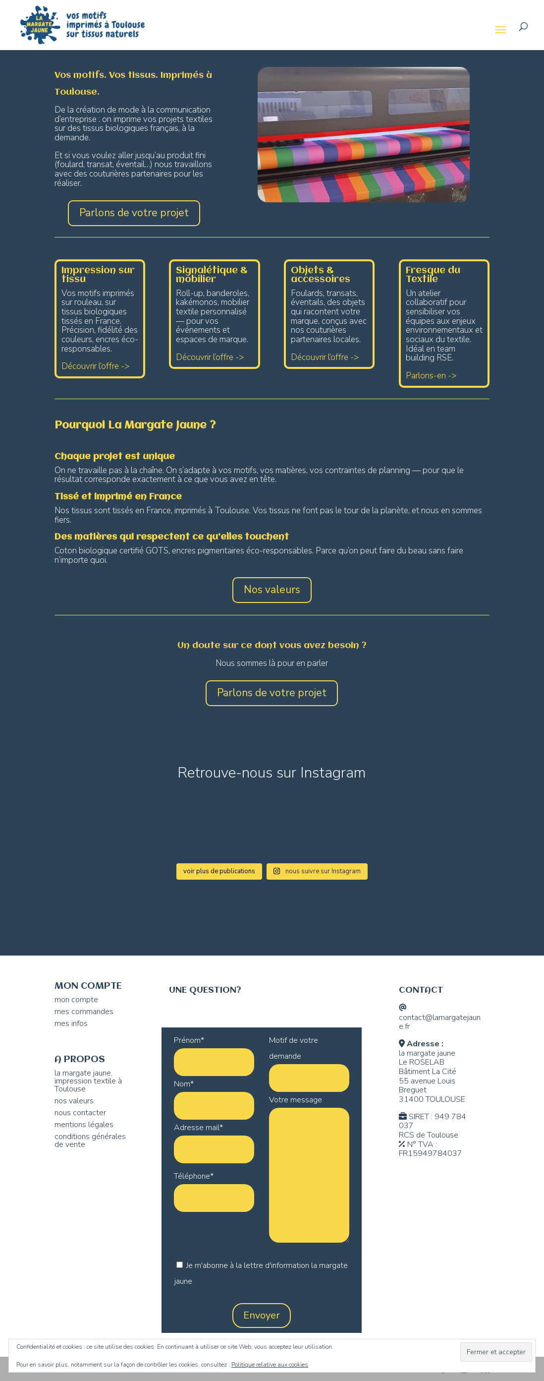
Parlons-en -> (431, 375)
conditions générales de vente (90, 1140)
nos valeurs (74, 1100)
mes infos (71, 1023)
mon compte (76, 999)
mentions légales (83, 1124)
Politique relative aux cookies (269, 1365)
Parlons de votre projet (134, 213)
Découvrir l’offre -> (95, 366)
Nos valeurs (272, 590)
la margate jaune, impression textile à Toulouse (88, 1081)
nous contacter (80, 1112)
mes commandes (83, 1011)
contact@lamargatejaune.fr (440, 1022)
